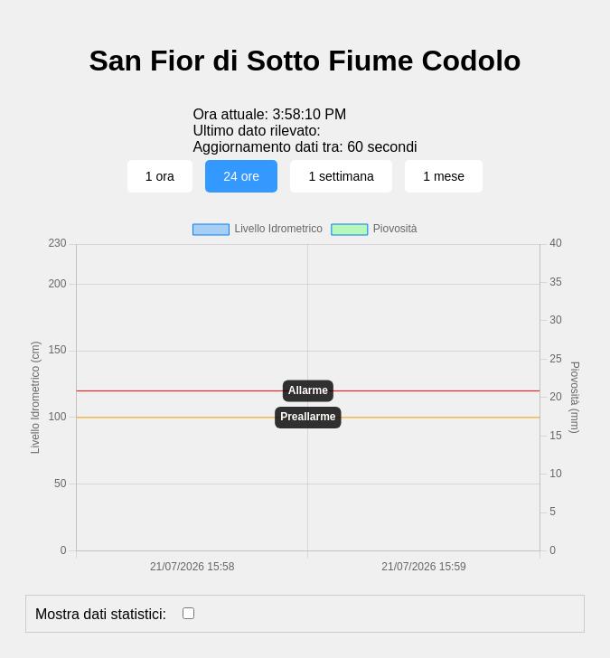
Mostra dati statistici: (100, 614)
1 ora (159, 176)
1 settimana (340, 176)
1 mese (444, 176)
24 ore (241, 176)
